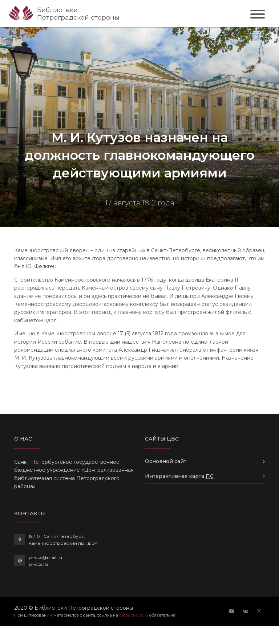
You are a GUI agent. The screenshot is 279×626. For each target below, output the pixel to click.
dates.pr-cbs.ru (133, 615)
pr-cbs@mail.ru (45, 557)
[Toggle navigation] (257, 15)
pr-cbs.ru (38, 564)
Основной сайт (165, 461)
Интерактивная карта (179, 476)
